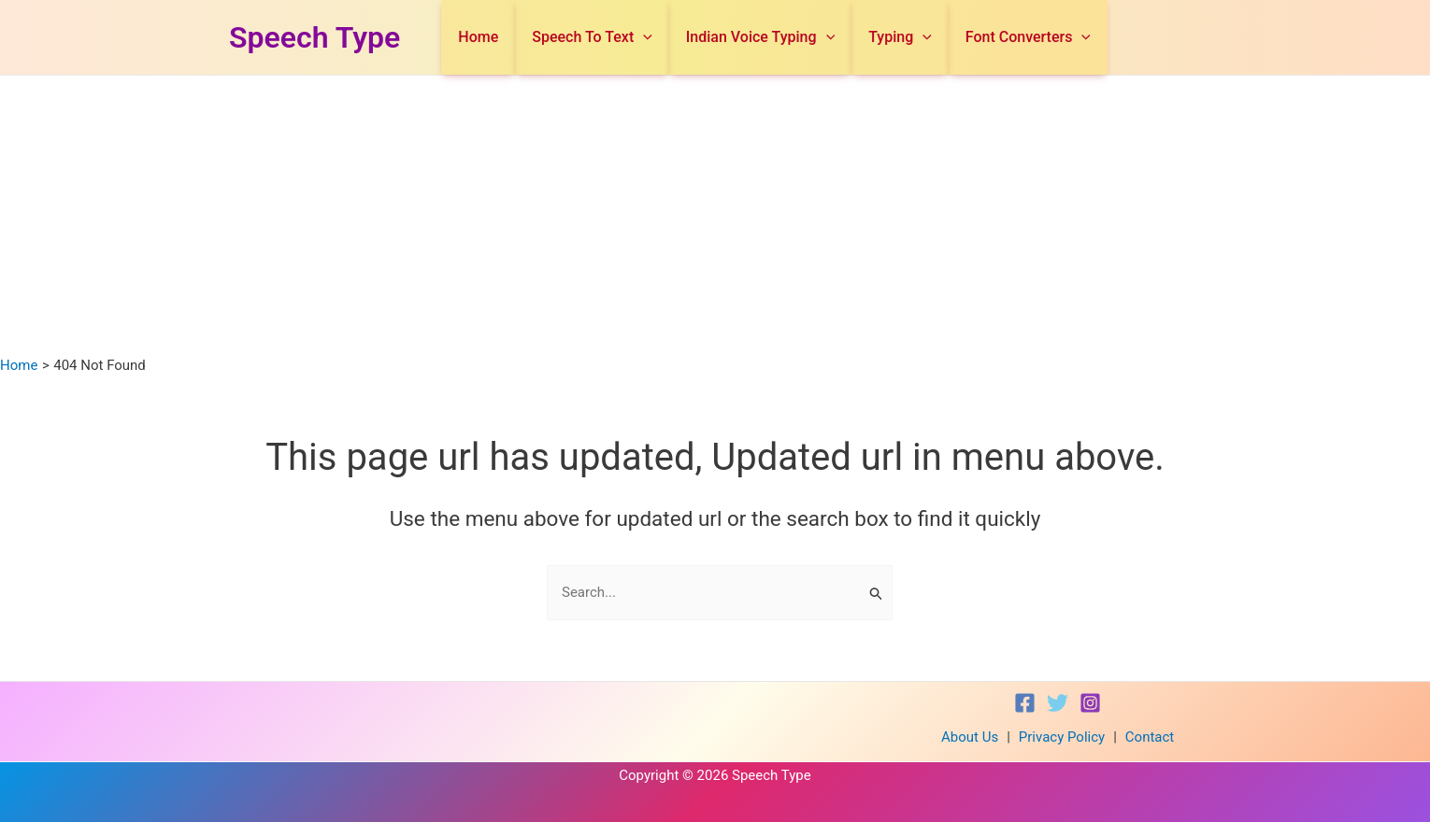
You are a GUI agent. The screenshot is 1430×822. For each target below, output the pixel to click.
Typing (917, 37)
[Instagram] (1090, 703)
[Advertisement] (715, 216)
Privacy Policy (1062, 737)
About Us (969, 737)
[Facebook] (1025, 703)
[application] (682, 37)
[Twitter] (1057, 703)
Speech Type (314, 37)
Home (528, 37)
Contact (1149, 737)
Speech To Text (631, 37)
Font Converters (1033, 37)
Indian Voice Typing (788, 37)
